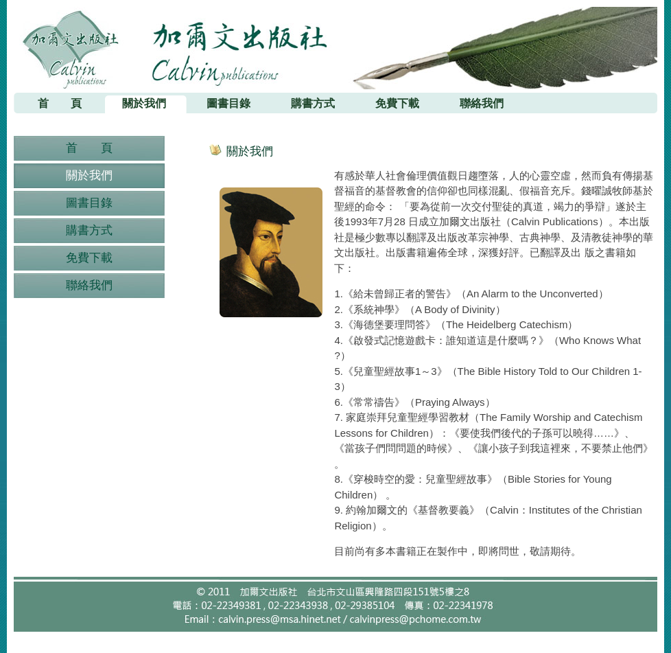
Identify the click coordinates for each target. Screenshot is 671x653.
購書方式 (89, 230)
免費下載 (89, 257)
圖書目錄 (89, 202)
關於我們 (89, 175)
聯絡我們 (89, 285)
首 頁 (89, 147)
